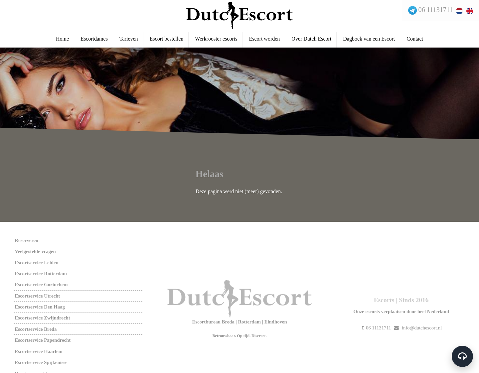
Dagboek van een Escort (369, 40)
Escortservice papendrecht (43, 340)
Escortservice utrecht (37, 296)
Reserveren (26, 240)
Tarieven (128, 40)
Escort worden (264, 40)
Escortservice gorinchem (41, 284)
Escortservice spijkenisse (41, 362)
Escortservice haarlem (38, 351)
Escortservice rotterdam (41, 273)
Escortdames (94, 40)
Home (62, 40)
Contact (414, 40)
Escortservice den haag (40, 307)
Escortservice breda (36, 329)
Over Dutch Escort (311, 40)
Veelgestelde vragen (35, 251)
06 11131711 (434, 10)
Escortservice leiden (36, 262)
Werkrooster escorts (216, 40)
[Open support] (461, 355)
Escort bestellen (167, 40)
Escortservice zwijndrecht (42, 317)
